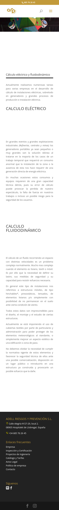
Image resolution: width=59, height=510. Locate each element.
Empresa (10, 446)
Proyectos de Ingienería (18, 454)
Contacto (10, 469)
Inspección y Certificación (19, 450)
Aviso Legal (11, 461)
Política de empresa (16, 465)
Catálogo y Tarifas (15, 457)
